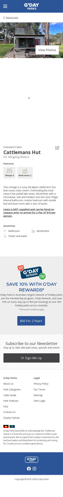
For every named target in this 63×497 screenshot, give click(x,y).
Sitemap (38, 395)
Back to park (12, 17)
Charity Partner (11, 417)
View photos (47, 50)
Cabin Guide (9, 395)
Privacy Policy (41, 383)
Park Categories (12, 389)
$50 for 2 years (31, 321)
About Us (8, 383)
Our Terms (39, 389)
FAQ (5, 406)
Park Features (10, 400)
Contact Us (9, 412)
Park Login (39, 400)
